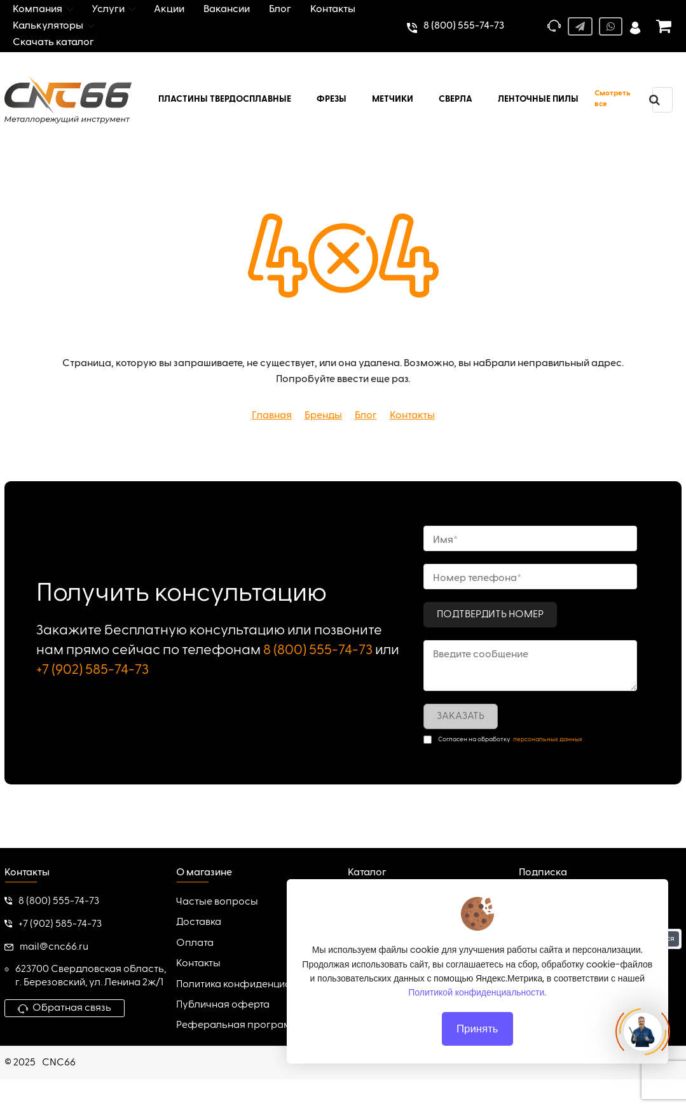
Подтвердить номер (490, 615)
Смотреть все (612, 99)
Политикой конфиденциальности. (478, 992)
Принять (477, 1028)
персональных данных (547, 739)
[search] (654, 100)
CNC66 (59, 1063)
